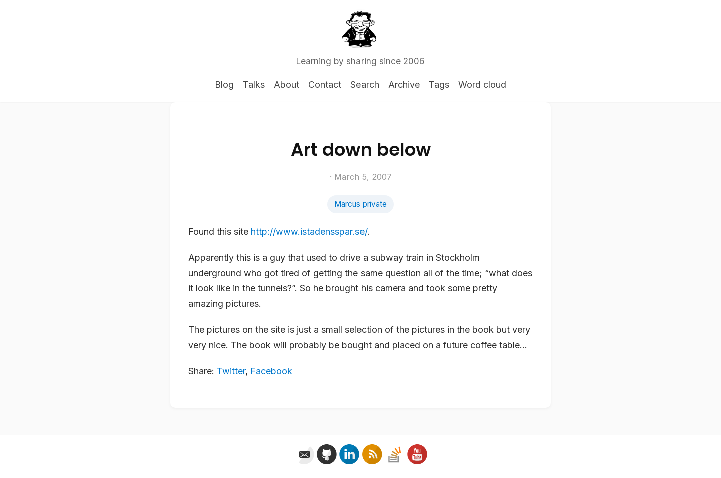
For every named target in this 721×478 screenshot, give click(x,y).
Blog (224, 84)
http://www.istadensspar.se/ (309, 231)
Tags (439, 84)
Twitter (231, 371)
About (286, 84)
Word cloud (482, 84)
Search (364, 84)
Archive (404, 84)
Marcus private (360, 204)
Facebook (271, 371)
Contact (324, 84)
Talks (254, 84)
